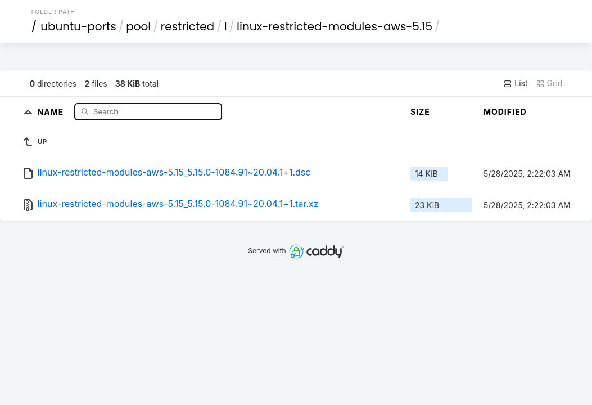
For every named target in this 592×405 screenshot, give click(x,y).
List (515, 83)
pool (138, 26)
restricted (187, 26)
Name (52, 111)
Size (420, 111)
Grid (549, 83)
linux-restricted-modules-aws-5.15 (334, 26)
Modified (505, 111)
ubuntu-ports (78, 26)
